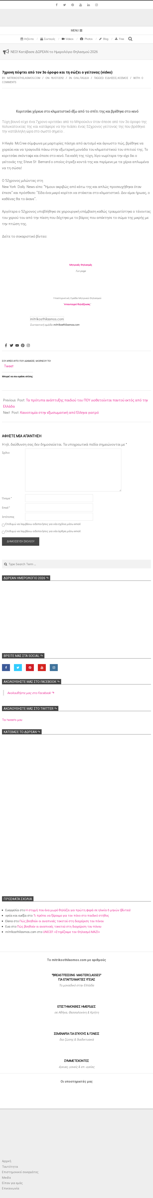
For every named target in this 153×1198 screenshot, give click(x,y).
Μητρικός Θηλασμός (80, 264)
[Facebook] (6, 346)
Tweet (9, 366)
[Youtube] (17, 346)
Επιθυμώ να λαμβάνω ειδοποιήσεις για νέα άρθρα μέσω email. (43, 531)
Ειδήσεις (111, 78)
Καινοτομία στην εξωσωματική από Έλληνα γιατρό (59, 412)
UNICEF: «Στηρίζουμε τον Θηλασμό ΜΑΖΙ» (71, 932)
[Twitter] (11, 346)
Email (6, 507)
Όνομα (7, 498)
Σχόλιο (6, 452)
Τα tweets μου (12, 719)
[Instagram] (28, 346)
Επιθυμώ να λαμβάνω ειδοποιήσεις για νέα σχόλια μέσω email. (43, 524)
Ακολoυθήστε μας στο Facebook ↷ (32, 682)
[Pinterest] (23, 346)
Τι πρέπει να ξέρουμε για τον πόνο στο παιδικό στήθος (71, 915)
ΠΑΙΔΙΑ (84, 78)
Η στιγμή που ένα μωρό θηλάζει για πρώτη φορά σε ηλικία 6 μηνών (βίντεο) (78, 910)
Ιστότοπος (8, 517)
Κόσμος (123, 78)
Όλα (76, 78)
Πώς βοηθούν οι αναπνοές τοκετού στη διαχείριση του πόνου (62, 921)
